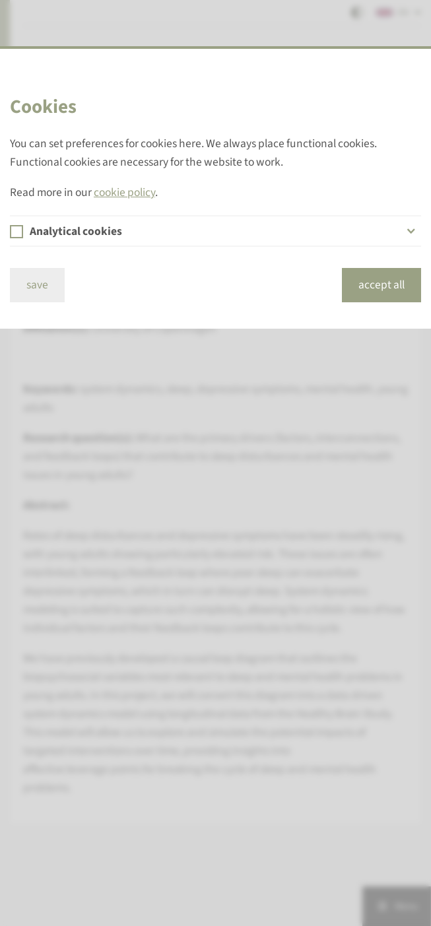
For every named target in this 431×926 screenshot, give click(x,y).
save (37, 285)
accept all (381, 285)
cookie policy (124, 192)
